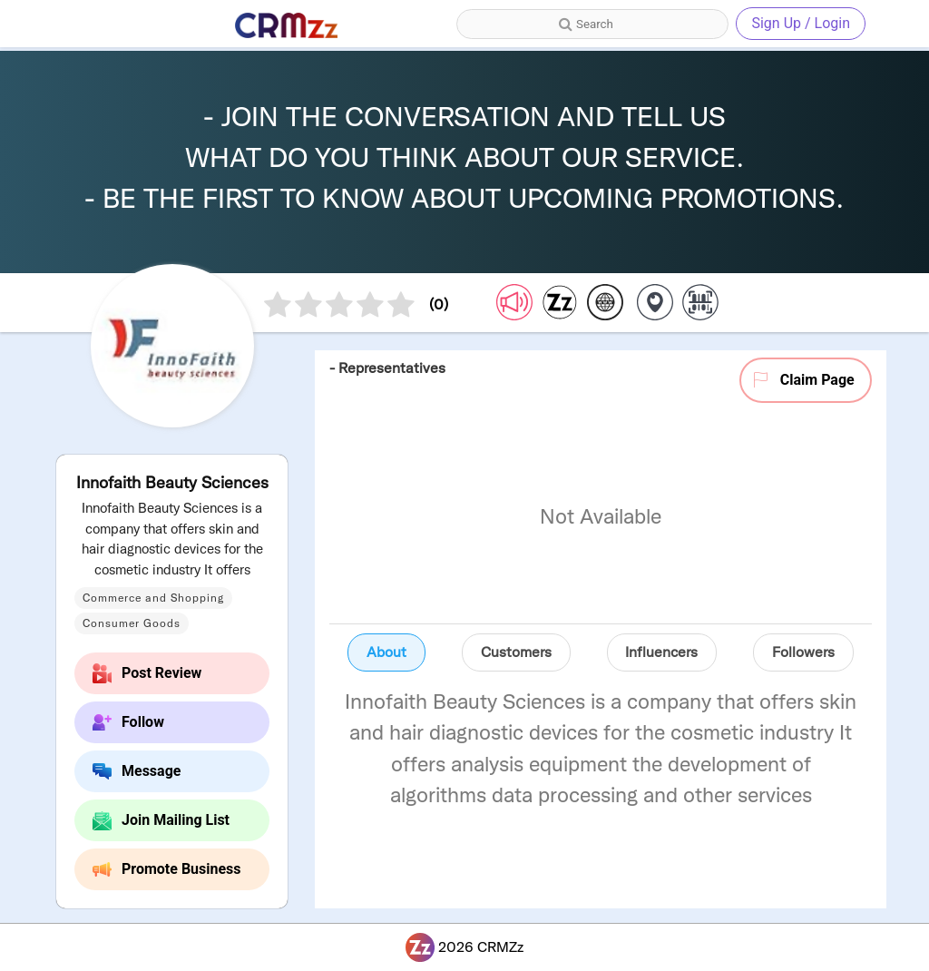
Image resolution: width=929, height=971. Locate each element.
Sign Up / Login (800, 23)
